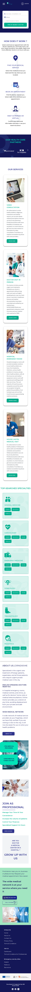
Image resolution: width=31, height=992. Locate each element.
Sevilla (23, 537)
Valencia (8, 541)
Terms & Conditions (10, 943)
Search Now (13, 317)
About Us (7, 935)
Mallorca (8, 513)
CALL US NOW (10, 902)
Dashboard (7, 951)
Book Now (12, 241)
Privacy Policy (8, 941)
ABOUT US (8, 733)
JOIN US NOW (8, 831)
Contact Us (7, 938)
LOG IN (25, 4)
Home (6, 933)
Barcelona (15, 509)
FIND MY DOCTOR (10, 897)
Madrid (8, 509)
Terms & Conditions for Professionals (15, 954)
